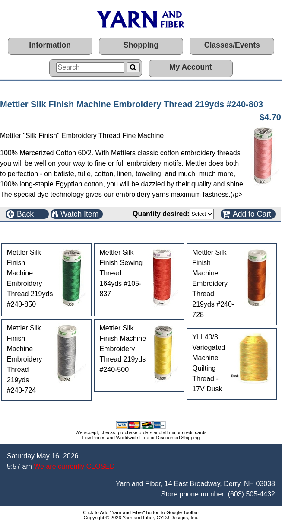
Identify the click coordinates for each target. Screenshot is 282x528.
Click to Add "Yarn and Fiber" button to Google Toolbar (141, 512)
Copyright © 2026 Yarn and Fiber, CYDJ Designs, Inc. (141, 517)
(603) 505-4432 (251, 494)
